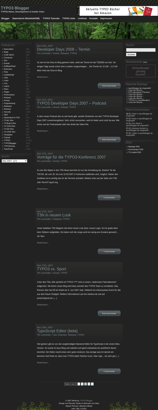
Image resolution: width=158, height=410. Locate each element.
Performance (9, 95)
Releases (65, 53)
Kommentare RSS (135, 149)
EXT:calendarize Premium (139, 92)
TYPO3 (73, 53)
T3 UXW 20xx (9, 132)
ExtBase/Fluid (9, 66)
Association (8, 49)
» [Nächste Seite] (92, 384)
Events (56, 53)
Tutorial (7, 137)
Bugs (6, 52)
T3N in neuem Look (54, 215)
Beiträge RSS (134, 147)
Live (5, 83)
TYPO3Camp (9, 146)
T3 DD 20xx (9, 129)
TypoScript (8, 149)
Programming (9, 103)
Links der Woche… (136, 90)
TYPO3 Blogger (15, 8)
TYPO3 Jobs (68, 18)
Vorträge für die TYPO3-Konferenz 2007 (71, 157)
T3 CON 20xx (9, 126)
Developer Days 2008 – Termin (63, 49)
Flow (6, 72)
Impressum (106, 18)
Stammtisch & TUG (12, 118)
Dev (55, 335)
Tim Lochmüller (44, 53)
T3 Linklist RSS (134, 152)
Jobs (6, 78)
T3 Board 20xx (10, 123)
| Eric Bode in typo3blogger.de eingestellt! (137, 124)
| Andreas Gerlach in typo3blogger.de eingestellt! (137, 129)
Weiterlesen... (43, 77)
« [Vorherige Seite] (78, 384)
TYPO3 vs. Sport (51, 269)
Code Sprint (9, 55)
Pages (6, 92)
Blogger (5, 18)
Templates (8, 135)
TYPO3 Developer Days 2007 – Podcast (71, 103)
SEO (6, 115)
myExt (6, 86)
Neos (6, 89)
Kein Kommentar (109, 86)
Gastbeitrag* (9, 75)
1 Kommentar (109, 198)
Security (7, 112)
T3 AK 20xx (8, 120)
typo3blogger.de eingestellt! (139, 88)
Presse (7, 100)
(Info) (145, 62)
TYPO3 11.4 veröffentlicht (139, 100)
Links (6, 80)
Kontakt (93, 18)
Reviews (7, 109)
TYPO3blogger (10, 143)
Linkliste (82, 18)
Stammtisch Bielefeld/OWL (26, 18)
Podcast (64, 107)
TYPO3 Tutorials (51, 18)
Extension (62, 335)
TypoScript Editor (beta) (57, 331)
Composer (8, 58)
